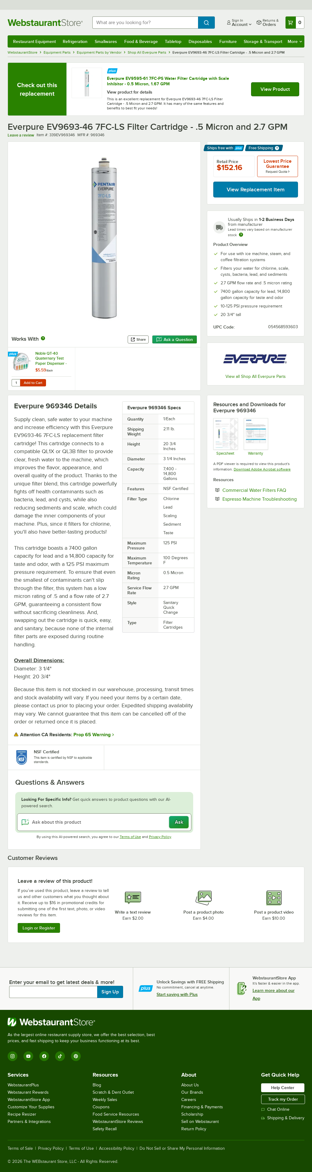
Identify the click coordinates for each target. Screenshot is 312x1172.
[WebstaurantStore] (84, 1022)
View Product (275, 89)
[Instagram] (12, 1056)
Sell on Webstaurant (200, 1121)
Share (138, 339)
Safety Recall (105, 1129)
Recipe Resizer (22, 1114)
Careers (188, 1099)
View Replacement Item (256, 189)
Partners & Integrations (29, 1121)
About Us (190, 1085)
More (295, 41)
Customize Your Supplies (31, 1107)
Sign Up (110, 992)
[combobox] (145, 22)
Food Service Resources (116, 1114)
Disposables (200, 41)
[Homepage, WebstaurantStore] (45, 22)
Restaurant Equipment (34, 41)
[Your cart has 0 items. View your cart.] (294, 22)
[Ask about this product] (104, 822)
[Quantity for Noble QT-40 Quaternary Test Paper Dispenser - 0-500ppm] (16, 382)
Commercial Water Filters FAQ (260, 490)
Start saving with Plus (177, 994)
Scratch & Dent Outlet (113, 1092)
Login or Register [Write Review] (39, 927)
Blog (97, 1085)
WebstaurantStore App (29, 1099)
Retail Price (227, 161)
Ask (179, 822)
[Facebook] (44, 1056)
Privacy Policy (160, 837)
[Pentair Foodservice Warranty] (256, 437)
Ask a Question (174, 339)
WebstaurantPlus (23, 1085)
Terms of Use (130, 837)
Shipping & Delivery (282, 1118)
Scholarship (192, 1114)
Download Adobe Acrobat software (262, 469)
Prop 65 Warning (92, 734)
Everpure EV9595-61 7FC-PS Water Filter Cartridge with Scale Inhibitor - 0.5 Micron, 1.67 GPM (168, 81)
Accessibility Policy (116, 1148)
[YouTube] (28, 1056)
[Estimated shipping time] (241, 234)
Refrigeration (75, 41)
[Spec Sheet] (225, 437)
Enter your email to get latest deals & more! (61, 982)
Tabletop (173, 41)
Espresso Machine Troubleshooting (260, 499)
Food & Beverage (141, 41)
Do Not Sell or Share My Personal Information (182, 1148)
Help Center (282, 1087)
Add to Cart (33, 383)
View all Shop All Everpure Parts (255, 376)
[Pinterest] (76, 1056)
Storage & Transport (263, 41)
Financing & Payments (202, 1107)
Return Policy (193, 1129)
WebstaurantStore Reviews (118, 1121)
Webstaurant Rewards (28, 1092)
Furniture (228, 41)
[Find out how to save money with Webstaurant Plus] (112, 70)
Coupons (101, 1107)
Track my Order (283, 1099)
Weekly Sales (105, 1099)
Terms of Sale (20, 1148)
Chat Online (275, 1109)
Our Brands (192, 1092)
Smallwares (106, 41)
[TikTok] (60, 1056)
